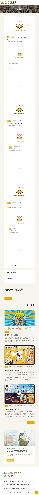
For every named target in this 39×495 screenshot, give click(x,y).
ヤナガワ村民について (14, 484)
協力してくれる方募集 (25, 484)
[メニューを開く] (36, 492)
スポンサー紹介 (24, 488)
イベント (32, 481)
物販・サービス (25, 481)
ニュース (6, 484)
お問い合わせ (7, 488)
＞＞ (26, 265)
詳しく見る (10, 465)
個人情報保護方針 (15, 488)
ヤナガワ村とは (12, 481)
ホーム (5, 481)
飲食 (19, 481)
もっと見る (8, 298)
